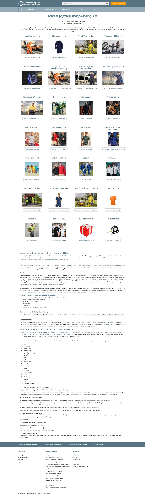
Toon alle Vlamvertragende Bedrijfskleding (87, 88)
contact (104, 290)
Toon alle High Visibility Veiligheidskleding (59, 88)
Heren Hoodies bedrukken (52, 476)
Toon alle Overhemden (113, 179)
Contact (95, 9)
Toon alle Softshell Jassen (59, 179)
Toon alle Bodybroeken (59, 118)
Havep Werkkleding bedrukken (54, 457)
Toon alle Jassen (86, 179)
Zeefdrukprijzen (48, 9)
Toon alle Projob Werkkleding (86, 57)
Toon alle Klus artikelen (113, 240)
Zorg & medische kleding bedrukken (55, 487)
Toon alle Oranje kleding (113, 210)
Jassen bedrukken (50, 483)
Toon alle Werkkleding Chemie (32, 118)
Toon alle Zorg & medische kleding (59, 210)
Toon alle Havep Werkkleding (32, 57)
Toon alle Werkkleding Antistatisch (113, 88)
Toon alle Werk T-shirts (86, 149)
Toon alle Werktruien (86, 118)
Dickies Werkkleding (74, 315)
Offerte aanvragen (118, 3)
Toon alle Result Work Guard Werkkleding (113, 149)
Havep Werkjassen (41, 258)
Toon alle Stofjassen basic (59, 57)
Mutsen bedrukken (50, 485)
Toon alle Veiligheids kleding (32, 210)
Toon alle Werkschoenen (113, 118)
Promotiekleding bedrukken (53, 473)
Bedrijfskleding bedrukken (52, 455)
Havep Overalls (52, 258)
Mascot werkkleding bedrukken (54, 462)
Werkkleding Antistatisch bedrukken (55, 469)
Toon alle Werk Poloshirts (32, 149)
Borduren (92, 29)
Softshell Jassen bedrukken (53, 480)
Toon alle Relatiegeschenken (86, 240)
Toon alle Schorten (32, 240)
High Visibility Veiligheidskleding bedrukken (57, 464)
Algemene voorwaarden (25, 462)
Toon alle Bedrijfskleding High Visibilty (86, 210)
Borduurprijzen (66, 9)
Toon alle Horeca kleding (59, 240)
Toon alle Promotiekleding (32, 179)
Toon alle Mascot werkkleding (113, 57)
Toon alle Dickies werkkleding (32, 88)
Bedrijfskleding (63, 256)
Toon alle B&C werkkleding (59, 149)
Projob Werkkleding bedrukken (54, 459)
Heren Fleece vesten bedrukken (54, 478)
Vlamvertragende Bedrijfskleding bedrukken (57, 466)
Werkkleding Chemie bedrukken (54, 471)
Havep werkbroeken (29, 258)
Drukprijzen (21, 455)
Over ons (81, 9)
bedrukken (43, 256)
